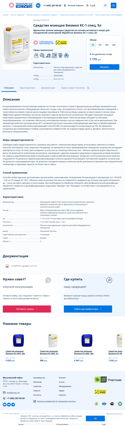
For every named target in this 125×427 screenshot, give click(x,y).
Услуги (61, 382)
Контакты (37, 395)
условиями (56, 416)
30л (114, 45)
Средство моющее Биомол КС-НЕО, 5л (49, 352)
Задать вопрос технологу (75, 87)
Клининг (62, 378)
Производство (39, 378)
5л (93, 45)
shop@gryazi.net (11, 393)
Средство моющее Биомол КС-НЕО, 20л (15, 352)
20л (107, 45)
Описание (9, 88)
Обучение (37, 382)
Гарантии (37, 387)
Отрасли (62, 395)
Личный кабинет (74, 5)
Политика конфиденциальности (109, 414)
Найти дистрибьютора (88, 309)
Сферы (61, 391)
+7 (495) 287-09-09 (52, 5)
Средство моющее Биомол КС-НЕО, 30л (84, 352)
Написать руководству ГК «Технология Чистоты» (54, 401)
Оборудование (65, 387)
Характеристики (27, 88)
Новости (36, 391)
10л (100, 45)
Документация (48, 88)
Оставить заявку (27, 309)
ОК (95, 418)
